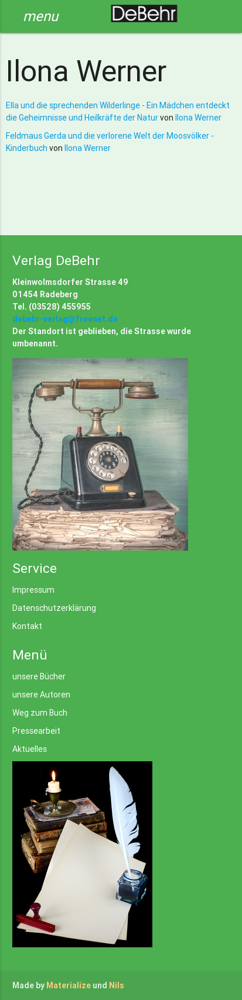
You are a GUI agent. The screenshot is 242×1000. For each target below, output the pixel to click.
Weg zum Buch (39, 712)
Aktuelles (29, 749)
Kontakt (27, 626)
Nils (116, 985)
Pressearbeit (36, 731)
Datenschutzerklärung (54, 608)
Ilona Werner (198, 117)
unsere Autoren (41, 694)
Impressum (33, 590)
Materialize (68, 985)
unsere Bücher (39, 676)
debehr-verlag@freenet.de (65, 319)
